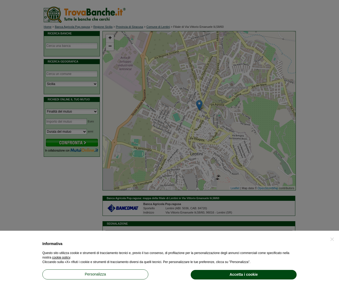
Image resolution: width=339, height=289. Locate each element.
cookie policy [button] (61, 257)
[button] (332, 239)
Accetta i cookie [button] (244, 274)
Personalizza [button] (95, 274)
